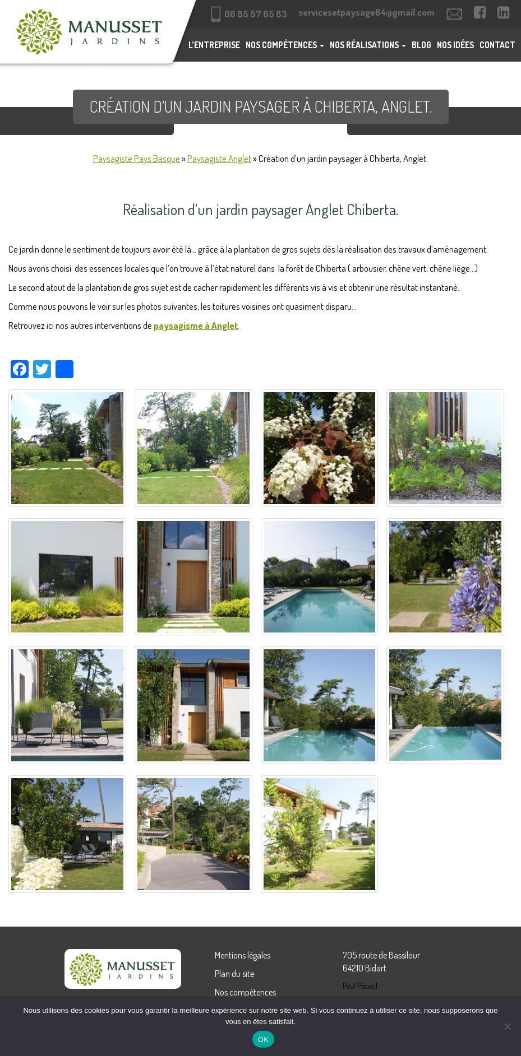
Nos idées (455, 44)
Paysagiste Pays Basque (136, 158)
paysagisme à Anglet (196, 325)
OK (263, 1039)
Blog (421, 44)
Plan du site (234, 973)
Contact (497, 44)
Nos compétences (285, 44)
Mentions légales (242, 955)
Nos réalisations (368, 44)
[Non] (507, 1026)
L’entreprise (214, 44)
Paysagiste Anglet (219, 158)
